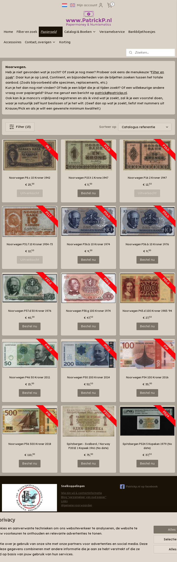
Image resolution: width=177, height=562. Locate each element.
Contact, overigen (40, 42)
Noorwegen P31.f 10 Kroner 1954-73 (30, 244)
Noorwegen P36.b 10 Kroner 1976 (147, 244)
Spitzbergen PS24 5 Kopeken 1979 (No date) (147, 446)
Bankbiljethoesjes (141, 31)
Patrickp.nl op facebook (139, 486)
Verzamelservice (112, 31)
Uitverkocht (29, 193)
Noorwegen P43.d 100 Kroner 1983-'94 (147, 310)
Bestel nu (88, 193)
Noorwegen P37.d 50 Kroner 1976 (29, 310)
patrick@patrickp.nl (111, 93)
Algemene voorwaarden (76, 505)
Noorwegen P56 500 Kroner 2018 (29, 444)
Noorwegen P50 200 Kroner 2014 (88, 377)
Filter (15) (20, 126)
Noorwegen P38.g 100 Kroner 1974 (88, 310)
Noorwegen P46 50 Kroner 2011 (29, 377)
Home (8, 31)
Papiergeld (51, 31)
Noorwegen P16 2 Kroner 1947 (147, 177)
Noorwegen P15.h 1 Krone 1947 (88, 177)
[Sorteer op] (144, 127)
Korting (64, 42)
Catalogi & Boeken (80, 31)
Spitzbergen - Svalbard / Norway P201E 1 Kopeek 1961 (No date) (88, 446)
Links (64, 501)
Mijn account (90, 5)
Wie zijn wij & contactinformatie (81, 493)
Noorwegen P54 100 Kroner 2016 (147, 377)
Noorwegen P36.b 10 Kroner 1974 (88, 244)
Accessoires (12, 42)
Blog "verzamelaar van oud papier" (83, 497)
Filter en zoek (26, 31)
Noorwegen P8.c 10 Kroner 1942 (29, 177)
